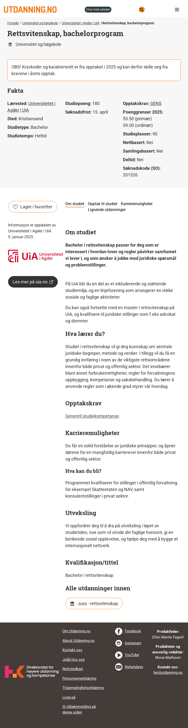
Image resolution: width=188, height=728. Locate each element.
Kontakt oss (72, 650)
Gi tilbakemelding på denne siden (79, 709)
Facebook (133, 631)
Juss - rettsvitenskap (98, 603)
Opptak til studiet (102, 203)
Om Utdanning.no (76, 631)
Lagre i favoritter (32, 206)
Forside (13, 23)
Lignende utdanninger (107, 209)
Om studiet (74, 203)
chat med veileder (98, 9)
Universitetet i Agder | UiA (80, 23)
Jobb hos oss (73, 659)
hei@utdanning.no (168, 672)
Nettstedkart (72, 669)
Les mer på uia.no (33, 281)
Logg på (68, 697)
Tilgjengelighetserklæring (83, 688)
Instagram (133, 643)
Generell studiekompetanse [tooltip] (92, 416)
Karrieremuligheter (137, 203)
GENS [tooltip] (156, 103)
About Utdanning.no (78, 640)
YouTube (132, 655)
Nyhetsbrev (134, 667)
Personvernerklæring (79, 678)
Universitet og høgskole (40, 23)
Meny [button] (178, 9)
